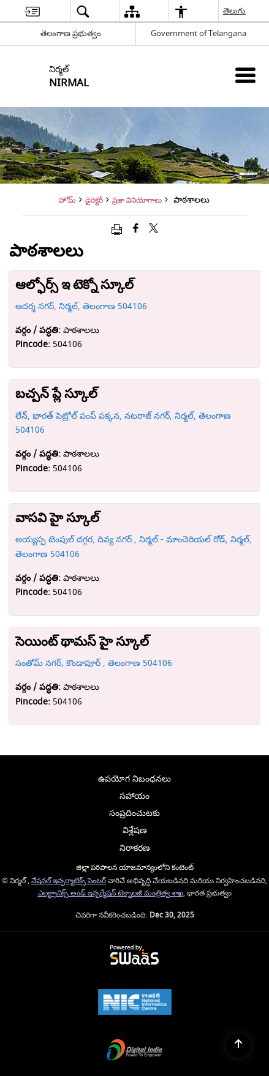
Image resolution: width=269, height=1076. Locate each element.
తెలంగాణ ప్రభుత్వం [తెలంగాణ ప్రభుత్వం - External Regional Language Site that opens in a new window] (70, 33)
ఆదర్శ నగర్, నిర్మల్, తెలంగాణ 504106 (81, 306)
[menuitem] (32, 11)
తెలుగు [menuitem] (235, 11)
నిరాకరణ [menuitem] (134, 848)
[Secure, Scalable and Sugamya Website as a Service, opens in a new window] (134, 956)
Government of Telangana (198, 33)
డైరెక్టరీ (94, 200)
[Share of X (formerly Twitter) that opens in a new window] (153, 229)
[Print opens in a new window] (117, 229)
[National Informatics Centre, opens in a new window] (135, 1003)
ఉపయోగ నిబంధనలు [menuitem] (134, 778)
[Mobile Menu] (245, 75)
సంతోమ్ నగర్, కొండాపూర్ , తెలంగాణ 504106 (93, 663)
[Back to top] (238, 1045)
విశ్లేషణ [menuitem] (135, 830)
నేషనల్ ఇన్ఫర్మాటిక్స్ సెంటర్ (68, 881)
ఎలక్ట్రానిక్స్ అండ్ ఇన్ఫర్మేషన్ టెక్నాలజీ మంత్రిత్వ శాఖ (110, 893)
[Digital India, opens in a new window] (134, 1051)
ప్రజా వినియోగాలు (137, 200)
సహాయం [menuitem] (134, 796)
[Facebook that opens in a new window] (135, 229)
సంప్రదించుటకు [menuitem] (134, 813)
